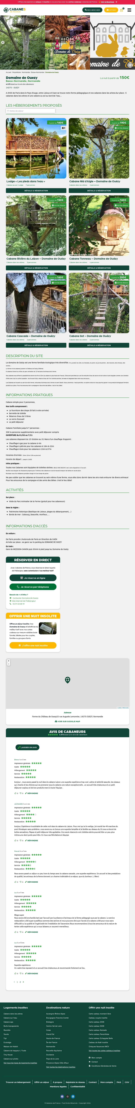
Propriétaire (16, 72)
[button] (129, 10)
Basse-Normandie (37, 72)
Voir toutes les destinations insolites (60, 1067)
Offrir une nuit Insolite (101, 1007)
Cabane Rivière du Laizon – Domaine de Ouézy (36, 258)
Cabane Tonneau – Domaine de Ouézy (93, 258)
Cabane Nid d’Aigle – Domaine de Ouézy (94, 181)
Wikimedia (125, 708)
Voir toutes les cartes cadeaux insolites (104, 1050)
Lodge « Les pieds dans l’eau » (26, 181)
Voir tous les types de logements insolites (20, 1063)
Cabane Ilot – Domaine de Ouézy (90, 335)
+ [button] (8, 661)
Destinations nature (58, 1007)
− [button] (8, 664)
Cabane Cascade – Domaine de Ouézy (31, 335)
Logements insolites (16, 1007)
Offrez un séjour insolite (19, 624)
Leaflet (119, 708)
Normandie (26, 72)
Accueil (8, 72)
